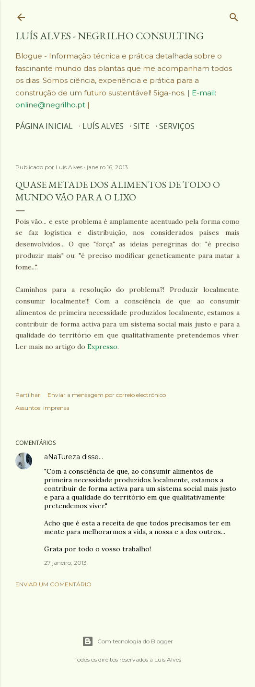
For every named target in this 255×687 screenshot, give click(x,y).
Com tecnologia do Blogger (127, 641)
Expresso (102, 346)
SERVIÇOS (177, 126)
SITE (141, 126)
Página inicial (44, 126)
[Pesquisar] (234, 15)
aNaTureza (62, 457)
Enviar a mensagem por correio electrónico (106, 394)
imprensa (56, 407)
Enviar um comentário (53, 584)
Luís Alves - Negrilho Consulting (109, 36)
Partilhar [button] (27, 394)
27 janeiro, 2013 (65, 562)
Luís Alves (103, 126)
